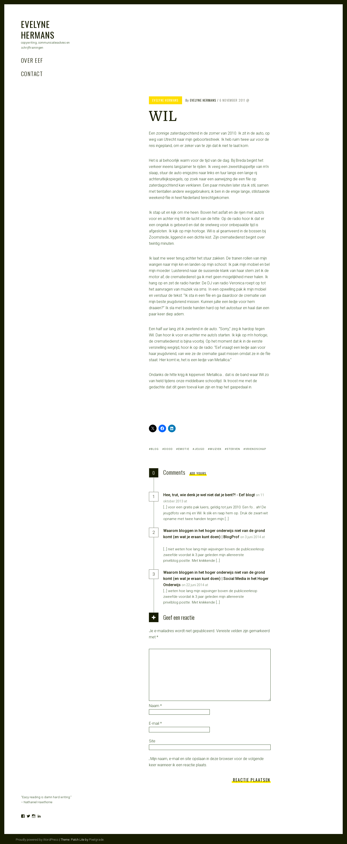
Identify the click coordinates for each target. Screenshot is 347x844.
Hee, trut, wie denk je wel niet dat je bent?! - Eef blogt (209, 495)
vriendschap (255, 449)
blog (155, 449)
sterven (233, 449)
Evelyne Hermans (37, 29)
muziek (215, 449)
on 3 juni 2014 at (252, 537)
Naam (155, 705)
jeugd (200, 449)
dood (168, 449)
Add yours (198, 473)
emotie (183, 449)
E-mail (155, 723)
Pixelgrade (96, 839)
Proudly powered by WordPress (37, 839)
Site (152, 741)
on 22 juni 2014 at (195, 585)
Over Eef (32, 60)
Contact (32, 73)
